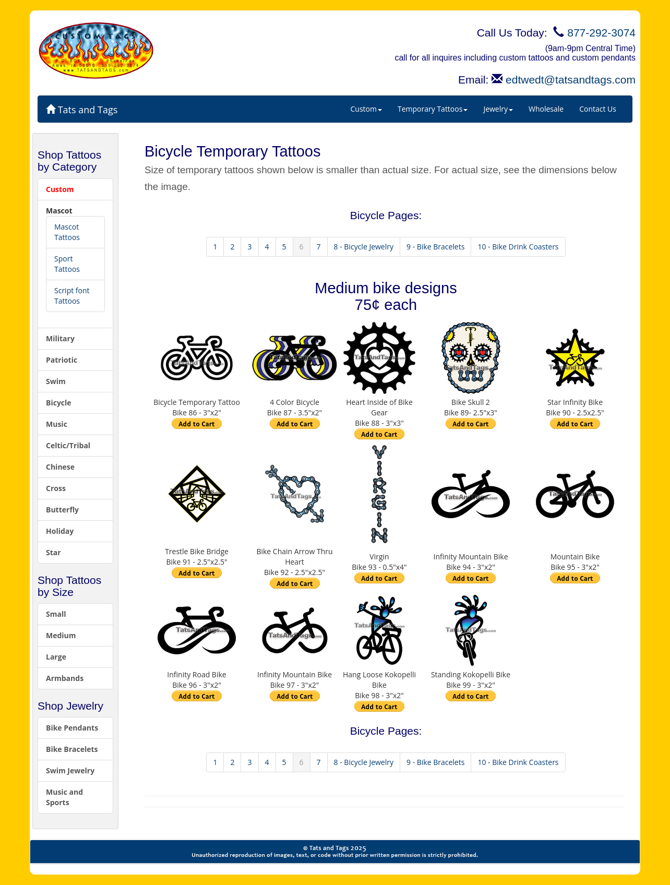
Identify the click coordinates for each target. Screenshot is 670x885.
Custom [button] (366, 109)
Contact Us (597, 109)
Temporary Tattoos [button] (433, 109)
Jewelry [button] (498, 109)
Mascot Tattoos (67, 232)
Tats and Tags (81, 109)
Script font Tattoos (72, 295)
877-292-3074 (601, 33)
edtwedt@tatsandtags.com (571, 80)
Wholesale (546, 109)
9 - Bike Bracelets (435, 247)
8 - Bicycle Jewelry (363, 247)
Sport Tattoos (67, 264)
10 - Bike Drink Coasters (517, 247)
